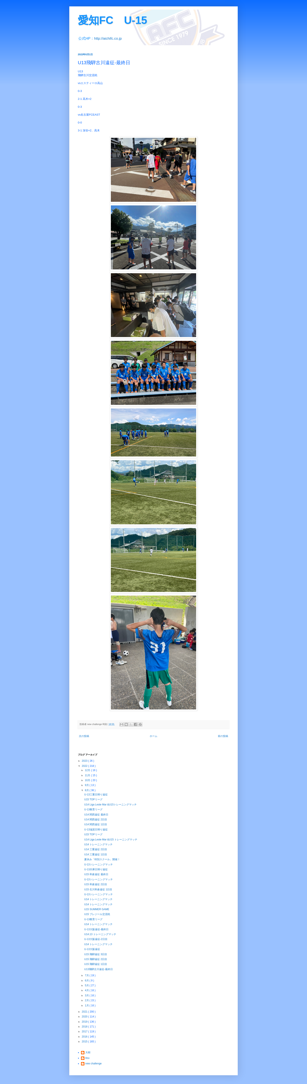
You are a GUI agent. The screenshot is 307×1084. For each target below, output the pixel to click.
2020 (85, 1016)
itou (87, 1057)
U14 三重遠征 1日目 (95, 854)
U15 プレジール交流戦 (97, 914)
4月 (87, 990)
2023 (85, 760)
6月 (87, 980)
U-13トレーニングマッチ (98, 864)
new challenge (93, 1063)
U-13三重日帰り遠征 (96, 794)
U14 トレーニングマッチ (98, 844)
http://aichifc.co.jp (108, 38)
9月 (87, 785)
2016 (85, 1036)
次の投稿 (84, 736)
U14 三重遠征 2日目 (95, 849)
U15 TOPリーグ (93, 799)
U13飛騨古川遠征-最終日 (98, 969)
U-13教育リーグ (93, 809)
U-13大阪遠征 (92, 949)
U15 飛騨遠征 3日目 (95, 954)
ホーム (153, 736)
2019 (85, 1021)
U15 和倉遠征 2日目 (95, 884)
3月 (87, 995)
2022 (85, 765)
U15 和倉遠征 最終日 (96, 874)
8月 (87, 790)
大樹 (87, 1052)
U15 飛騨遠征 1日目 (95, 964)
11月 (88, 775)
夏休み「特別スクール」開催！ (102, 859)
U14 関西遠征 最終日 (96, 814)
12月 (88, 770)
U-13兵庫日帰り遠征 (96, 869)
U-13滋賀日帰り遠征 (96, 829)
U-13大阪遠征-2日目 (95, 939)
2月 (87, 1000)
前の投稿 (223, 736)
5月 (87, 985)
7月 (87, 975)
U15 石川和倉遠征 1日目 (98, 889)
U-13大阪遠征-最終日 (96, 929)
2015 (85, 1041)
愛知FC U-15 (112, 20)
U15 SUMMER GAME (96, 909)
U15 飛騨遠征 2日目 (95, 959)
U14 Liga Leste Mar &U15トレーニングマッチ (110, 804)
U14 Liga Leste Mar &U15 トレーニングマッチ (110, 839)
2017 (85, 1031)
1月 (87, 1005)
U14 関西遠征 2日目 (95, 819)
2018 (85, 1026)
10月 (88, 780)
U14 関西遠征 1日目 (95, 824)
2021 (85, 1011)
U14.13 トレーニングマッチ (100, 934)
